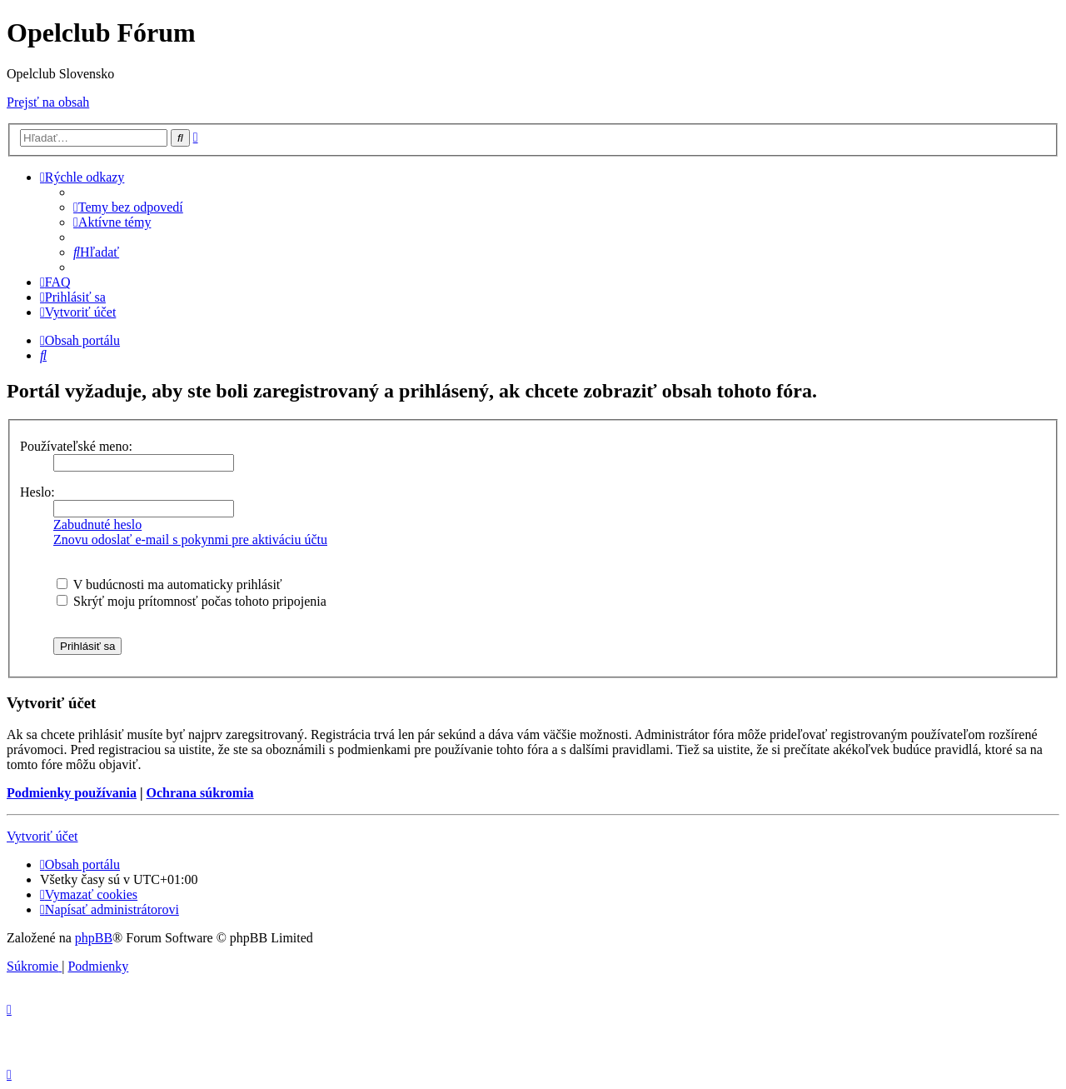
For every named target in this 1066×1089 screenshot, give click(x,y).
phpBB (93, 938)
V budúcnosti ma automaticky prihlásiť (169, 584)
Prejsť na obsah (48, 102)
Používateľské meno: (76, 446)
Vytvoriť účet (42, 836)
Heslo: (37, 492)
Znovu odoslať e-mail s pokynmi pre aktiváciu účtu (190, 539)
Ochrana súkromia (200, 793)
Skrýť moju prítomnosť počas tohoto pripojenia (191, 601)
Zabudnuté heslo (97, 524)
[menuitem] (128, 207)
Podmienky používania (72, 793)
